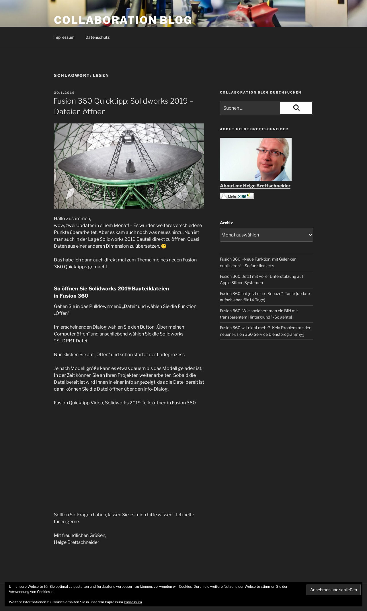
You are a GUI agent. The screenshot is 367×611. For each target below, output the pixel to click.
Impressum (64, 37)
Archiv (226, 222)
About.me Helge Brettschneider (255, 186)
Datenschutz (97, 37)
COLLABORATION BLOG (123, 20)
